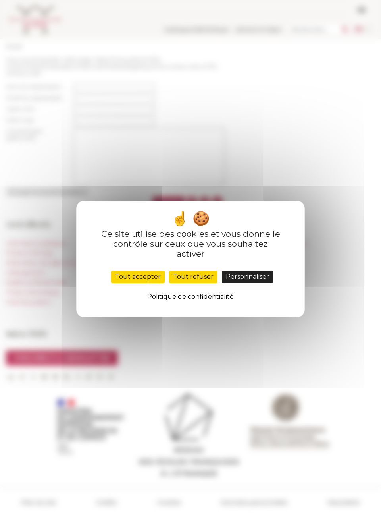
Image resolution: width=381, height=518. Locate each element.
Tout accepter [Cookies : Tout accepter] (138, 276)
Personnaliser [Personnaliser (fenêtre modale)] (247, 276)
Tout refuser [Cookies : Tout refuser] (193, 276)
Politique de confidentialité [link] (190, 296)
